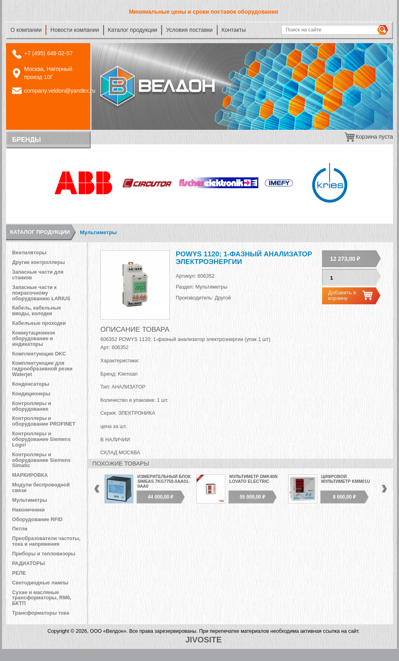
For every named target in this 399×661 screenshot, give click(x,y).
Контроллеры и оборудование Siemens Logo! (41, 439)
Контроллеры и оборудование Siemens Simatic (41, 460)
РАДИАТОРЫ (28, 563)
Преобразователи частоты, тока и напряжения (46, 541)
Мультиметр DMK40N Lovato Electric (253, 479)
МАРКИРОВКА (30, 475)
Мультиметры (98, 232)
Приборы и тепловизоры (43, 554)
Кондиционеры (31, 394)
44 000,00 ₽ (161, 497)
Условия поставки (189, 30)
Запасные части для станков (37, 275)
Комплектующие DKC (39, 354)
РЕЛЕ (19, 573)
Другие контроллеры (38, 262)
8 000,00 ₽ (344, 497)
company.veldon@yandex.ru (60, 90)
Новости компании (74, 30)
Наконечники (28, 510)
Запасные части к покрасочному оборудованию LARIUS (41, 293)
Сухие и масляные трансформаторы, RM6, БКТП (41, 598)
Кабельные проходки (39, 323)
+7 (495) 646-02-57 (48, 53)
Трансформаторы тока (40, 613)
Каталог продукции (133, 30)
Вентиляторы (29, 253)
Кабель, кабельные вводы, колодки (36, 310)
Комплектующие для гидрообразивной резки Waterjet (42, 368)
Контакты (234, 30)
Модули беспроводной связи (41, 487)
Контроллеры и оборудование (31, 406)
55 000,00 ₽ (253, 497)
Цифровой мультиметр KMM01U (345, 479)
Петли (19, 529)
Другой (223, 298)
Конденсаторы (30, 384)
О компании (26, 30)
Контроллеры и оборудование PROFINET (43, 421)
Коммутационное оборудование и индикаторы (33, 338)
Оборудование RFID (37, 519)
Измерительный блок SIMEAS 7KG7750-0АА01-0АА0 (164, 481)
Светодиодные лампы (40, 583)
